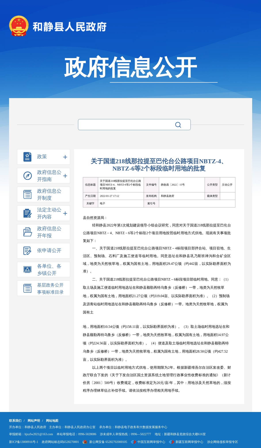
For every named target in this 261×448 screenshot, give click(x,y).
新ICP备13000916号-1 (23, 442)
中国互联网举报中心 (151, 442)
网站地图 (52, 420)
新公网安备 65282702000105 (108, 442)
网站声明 (34, 420)
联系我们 (15, 420)
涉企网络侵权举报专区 (222, 442)
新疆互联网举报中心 (189, 442)
